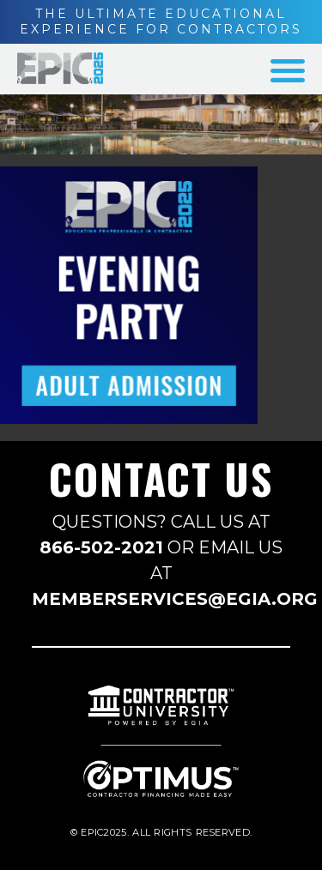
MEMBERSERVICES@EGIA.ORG (175, 599)
